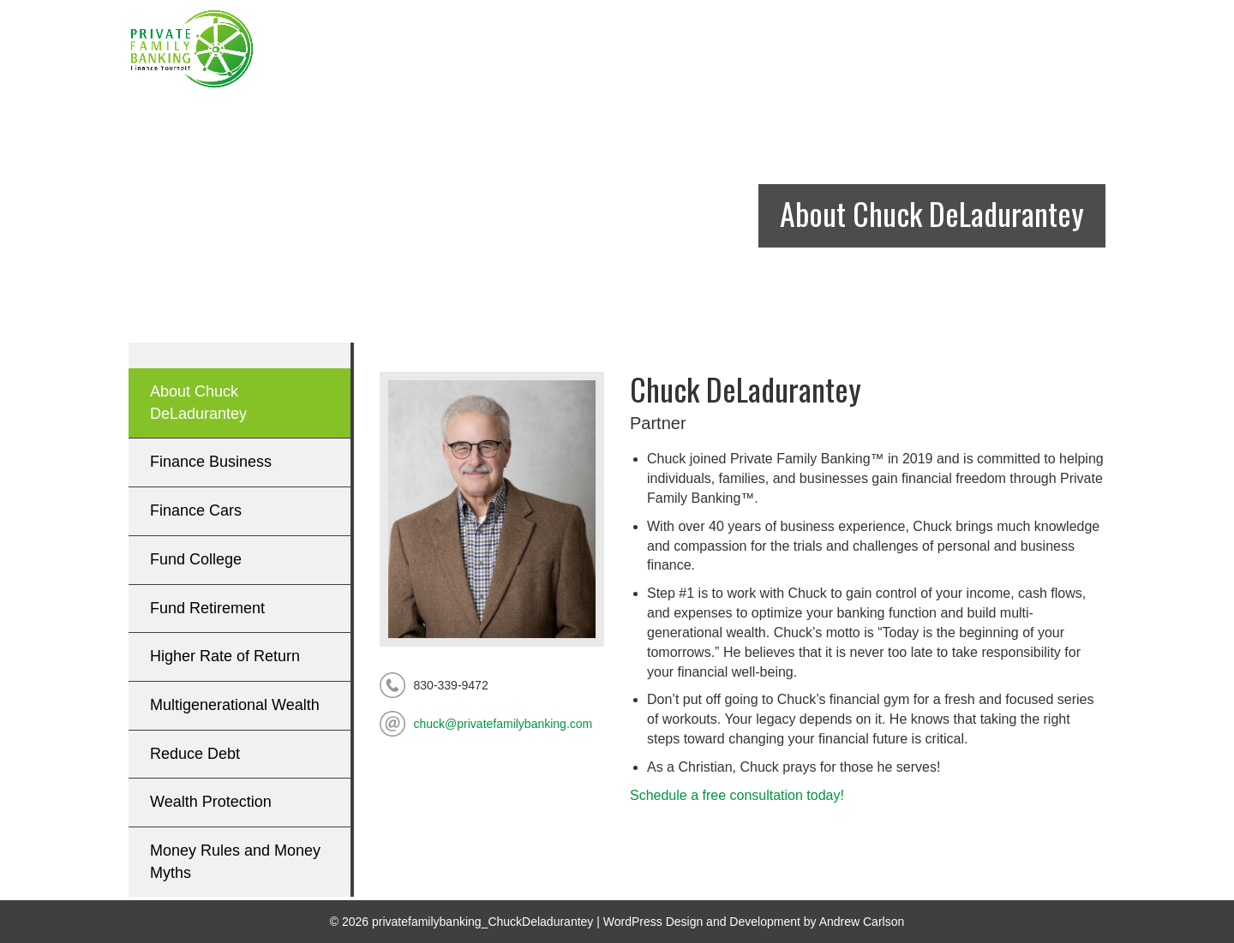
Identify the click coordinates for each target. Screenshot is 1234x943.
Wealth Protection (211, 801)
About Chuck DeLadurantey (198, 402)
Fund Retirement (207, 608)
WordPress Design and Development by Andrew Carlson (753, 921)
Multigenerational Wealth (235, 704)
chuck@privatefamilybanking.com (503, 724)
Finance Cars (196, 510)
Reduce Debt (195, 753)
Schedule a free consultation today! (737, 795)
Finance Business (211, 461)
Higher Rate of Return (225, 656)
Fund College (196, 559)
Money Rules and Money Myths (235, 861)
